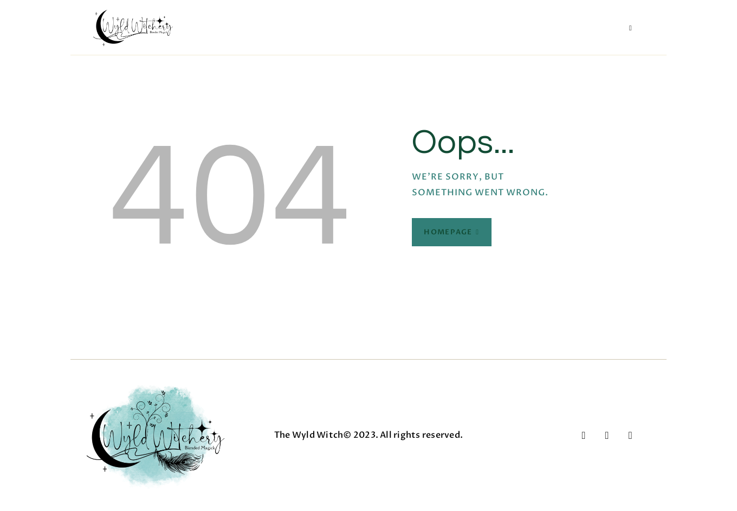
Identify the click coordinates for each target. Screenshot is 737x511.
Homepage (448, 232)
